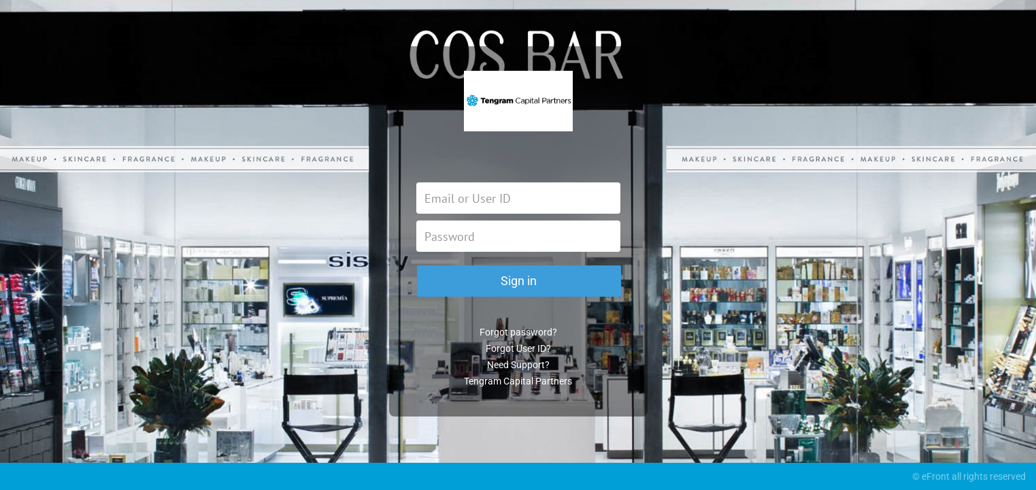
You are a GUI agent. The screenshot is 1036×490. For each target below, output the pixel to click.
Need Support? (518, 364)
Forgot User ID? (518, 348)
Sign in (519, 281)
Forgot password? (518, 332)
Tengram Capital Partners (518, 381)
